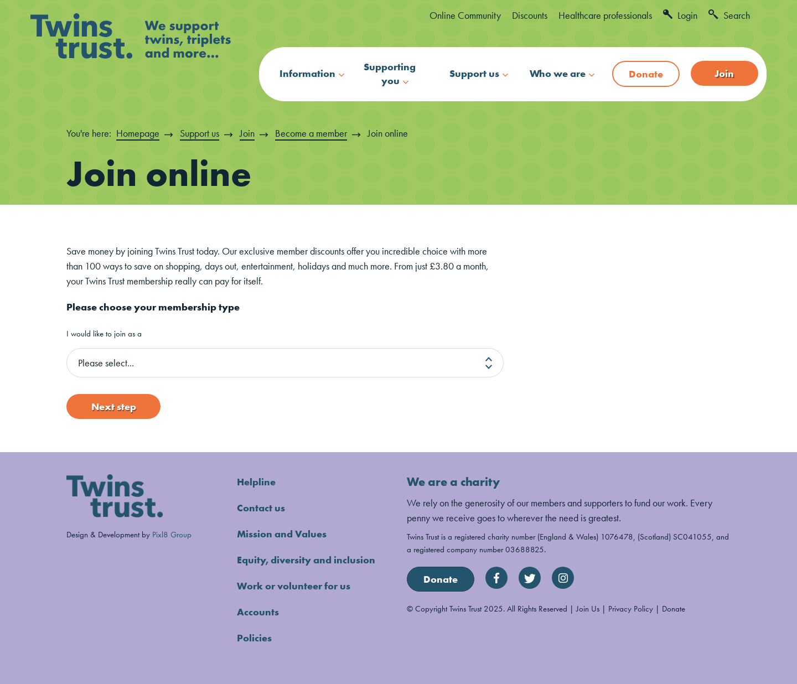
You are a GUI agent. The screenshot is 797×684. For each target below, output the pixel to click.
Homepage (137, 133)
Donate (646, 74)
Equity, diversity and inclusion (306, 559)
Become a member (311, 133)
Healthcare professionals (605, 15)
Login (680, 15)
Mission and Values (282, 533)
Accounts (258, 611)
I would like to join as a (104, 334)
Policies (254, 637)
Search (729, 15)
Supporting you (390, 73)
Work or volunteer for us (293, 585)
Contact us (261, 507)
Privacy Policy (630, 608)
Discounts (529, 15)
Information (307, 73)
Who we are (558, 73)
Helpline (256, 481)
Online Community (465, 15)
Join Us (587, 608)
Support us (474, 73)
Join (724, 73)
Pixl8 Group (172, 534)
